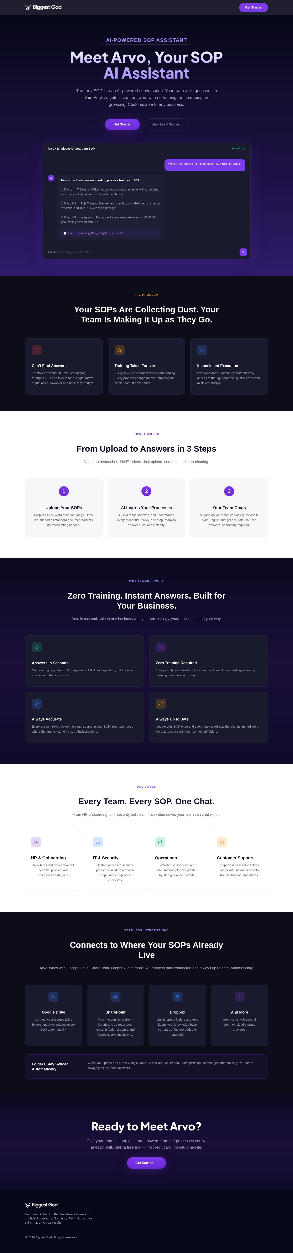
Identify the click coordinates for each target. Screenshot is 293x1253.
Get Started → (146, 1163)
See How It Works (165, 124)
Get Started (253, 7)
